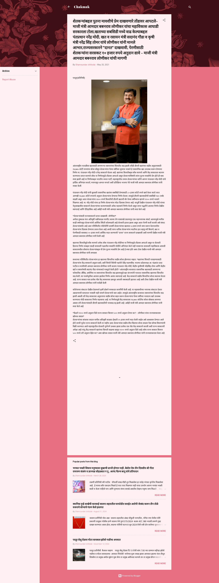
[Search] (189, 7)
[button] (164, 20)
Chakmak (82, 6)
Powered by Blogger (129, 575)
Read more (160, 495)
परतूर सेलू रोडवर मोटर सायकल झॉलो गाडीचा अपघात (97, 539)
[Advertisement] (182, 56)
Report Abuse (9, 79)
